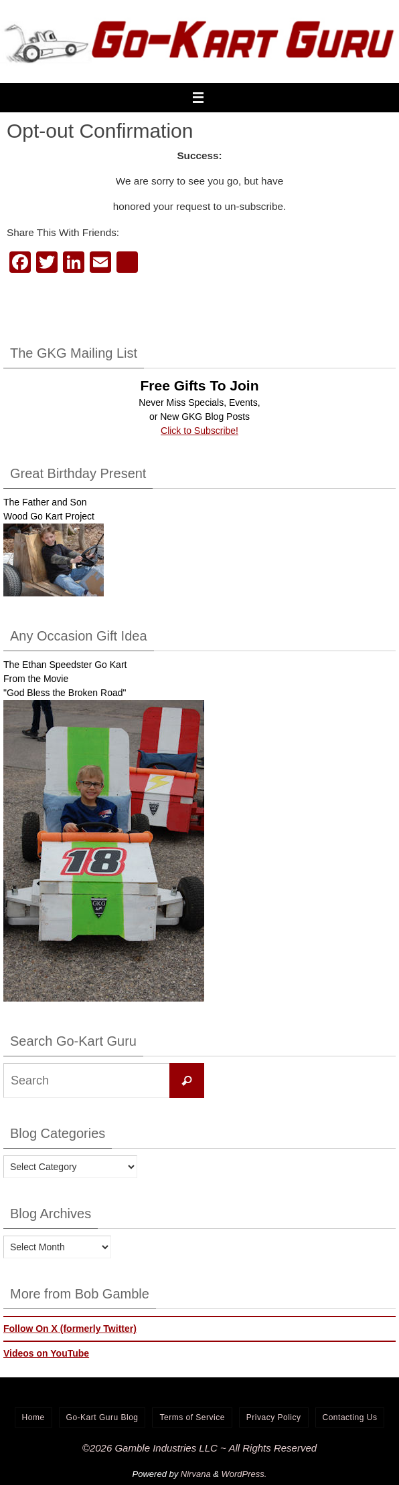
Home (33, 1417)
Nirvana (196, 1474)
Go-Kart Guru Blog (102, 1417)
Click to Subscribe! (199, 430)
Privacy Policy (273, 1417)
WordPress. (244, 1474)
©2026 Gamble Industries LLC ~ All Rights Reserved (199, 1448)
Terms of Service (191, 1417)
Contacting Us (350, 1417)
